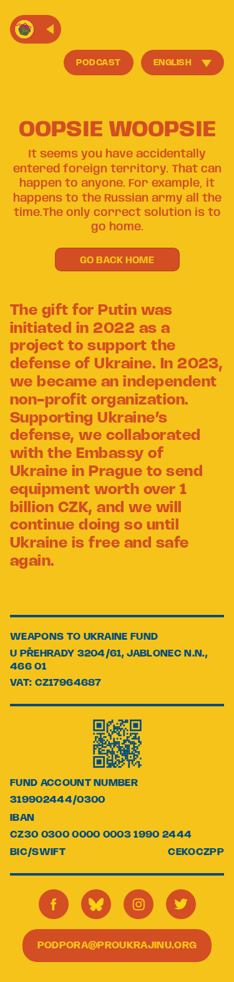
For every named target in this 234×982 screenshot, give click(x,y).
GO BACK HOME (117, 260)
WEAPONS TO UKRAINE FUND (84, 637)
